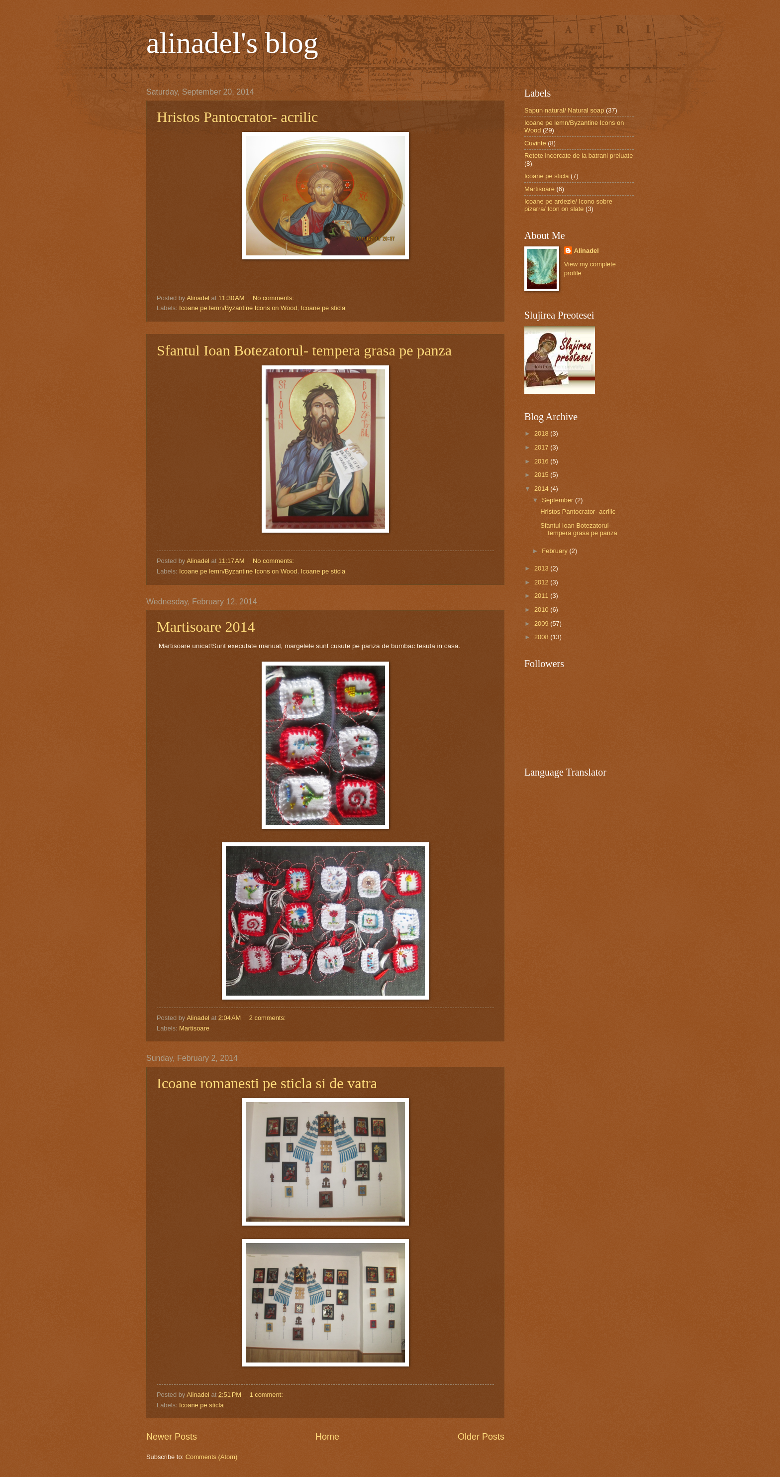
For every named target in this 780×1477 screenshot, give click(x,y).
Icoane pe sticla (323, 308)
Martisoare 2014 (206, 626)
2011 (542, 595)
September (558, 500)
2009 (542, 623)
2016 (542, 461)
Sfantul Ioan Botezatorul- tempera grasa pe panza (304, 350)
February (555, 551)
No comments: (274, 298)
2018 (542, 433)
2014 (542, 488)
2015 (542, 474)
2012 (542, 582)
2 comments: (268, 1018)
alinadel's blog (232, 42)
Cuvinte (535, 143)
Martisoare (194, 1028)
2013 (542, 568)
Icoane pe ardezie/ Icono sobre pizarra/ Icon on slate (568, 205)
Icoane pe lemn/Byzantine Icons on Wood (238, 308)
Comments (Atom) (211, 1457)
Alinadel (586, 250)
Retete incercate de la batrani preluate (578, 155)
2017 (542, 447)
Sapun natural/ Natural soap (564, 110)
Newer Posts (171, 1437)
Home (327, 1437)
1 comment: (267, 1394)
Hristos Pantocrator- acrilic (237, 117)
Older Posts (481, 1437)
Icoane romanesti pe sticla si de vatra (267, 1083)
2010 (542, 609)
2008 (542, 637)
